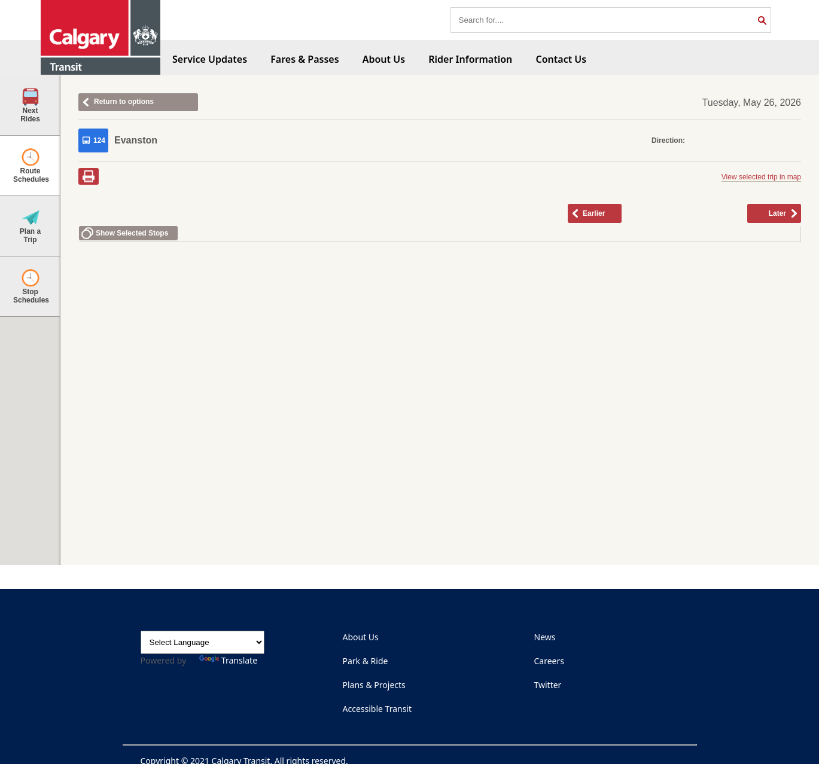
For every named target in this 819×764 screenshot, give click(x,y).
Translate (228, 660)
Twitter (548, 684)
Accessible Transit (377, 708)
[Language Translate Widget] (202, 642)
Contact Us (560, 59)
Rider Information (470, 59)
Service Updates (209, 59)
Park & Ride (365, 661)
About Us (384, 59)
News (545, 637)
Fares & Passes (304, 59)
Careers (549, 661)
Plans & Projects (374, 684)
